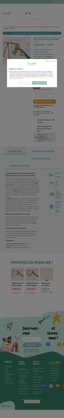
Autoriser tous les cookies (39, 82)
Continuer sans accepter (51, 61)
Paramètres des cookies (24, 82)
